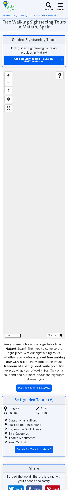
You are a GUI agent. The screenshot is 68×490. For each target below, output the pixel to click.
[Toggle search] (48, 6)
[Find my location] (8, 99)
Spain (41, 15)
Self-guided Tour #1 (32, 400)
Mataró (52, 15)
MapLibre (53, 335)
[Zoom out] (8, 82)
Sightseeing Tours (24, 15)
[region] (34, 204)
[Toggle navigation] (60, 6)
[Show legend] (59, 75)
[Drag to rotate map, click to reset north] (8, 90)
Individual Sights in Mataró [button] (34, 388)
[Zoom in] (8, 75)
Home (6, 15)
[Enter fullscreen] (8, 108)
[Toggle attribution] (61, 335)
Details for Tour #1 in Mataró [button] (34, 449)
